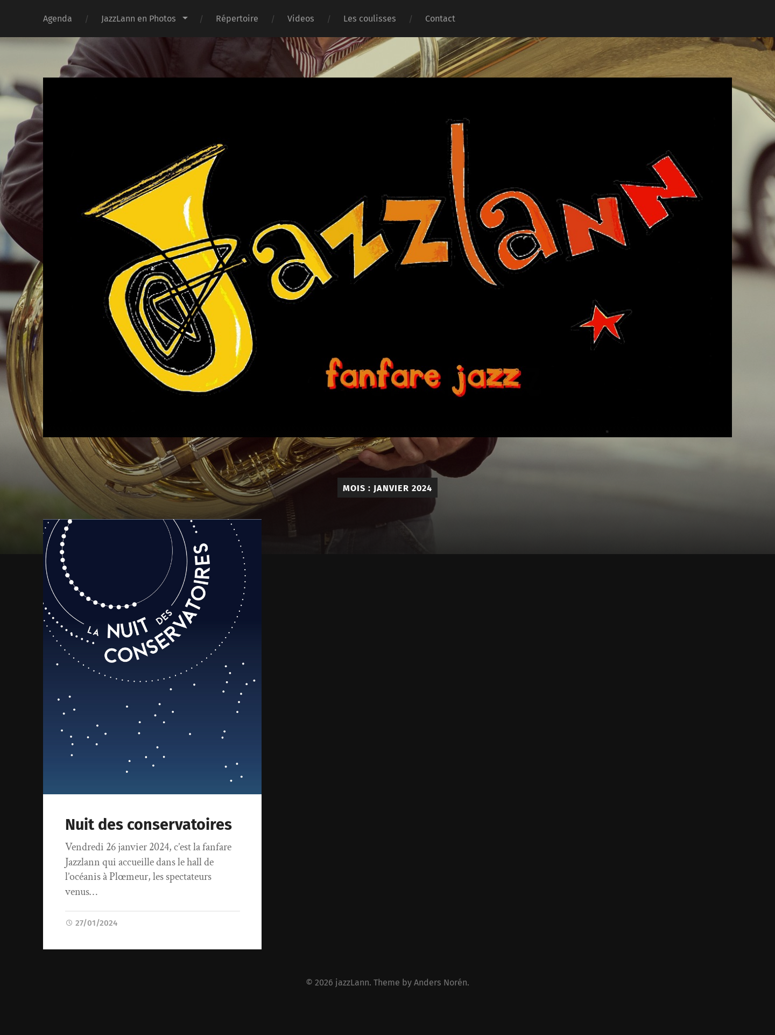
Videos (300, 18)
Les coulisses (369, 18)
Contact (440, 18)
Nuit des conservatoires (148, 824)
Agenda (57, 18)
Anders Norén (440, 982)
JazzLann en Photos (138, 18)
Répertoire (237, 18)
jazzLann (352, 982)
